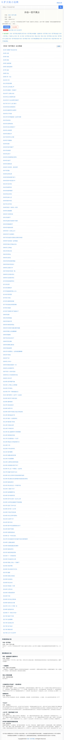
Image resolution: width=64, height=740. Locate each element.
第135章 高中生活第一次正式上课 (12, 498)
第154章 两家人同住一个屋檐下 (11, 562)
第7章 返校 (6, 70)
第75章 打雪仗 (7, 297)
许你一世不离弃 (23, 38)
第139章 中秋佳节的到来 (9, 512)
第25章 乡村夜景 (7, 130)
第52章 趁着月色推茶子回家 (10, 220)
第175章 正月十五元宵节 (15, 30)
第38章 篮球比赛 (7, 174)
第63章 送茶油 (7, 257)
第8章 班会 (6, 73)
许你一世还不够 (52, 38)
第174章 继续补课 (7, 629)
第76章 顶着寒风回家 (8, 301)
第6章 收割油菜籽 (7, 66)
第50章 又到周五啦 (8, 214)
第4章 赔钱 (6, 60)
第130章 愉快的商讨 (8, 482)
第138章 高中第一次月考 (9, 509)
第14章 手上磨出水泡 (8, 93)
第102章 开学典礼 (7, 388)
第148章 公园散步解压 (9, 542)
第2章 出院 (6, 53)
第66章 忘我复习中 (8, 267)
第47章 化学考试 (7, 204)
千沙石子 (5, 703)
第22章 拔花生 (7, 120)
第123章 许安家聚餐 (8, 458)
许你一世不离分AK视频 (30, 33)
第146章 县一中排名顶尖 (9, 535)
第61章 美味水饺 (7, 251)
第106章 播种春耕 (7, 401)
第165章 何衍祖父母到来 (9, 599)
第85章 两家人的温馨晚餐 (9, 331)
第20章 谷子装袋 (7, 113)
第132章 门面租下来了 (9, 488)
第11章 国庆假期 (7, 83)
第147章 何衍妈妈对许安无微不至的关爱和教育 (15, 539)
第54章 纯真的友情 (8, 227)
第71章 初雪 (6, 284)
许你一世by (34, 36)
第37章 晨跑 (6, 170)
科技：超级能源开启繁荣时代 (10, 656)
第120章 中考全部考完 (9, 448)
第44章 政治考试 (7, 194)
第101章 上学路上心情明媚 (10, 385)
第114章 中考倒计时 (8, 428)
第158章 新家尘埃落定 (9, 576)
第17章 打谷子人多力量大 (9, 103)
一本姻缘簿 (5, 665)
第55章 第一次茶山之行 (9, 230)
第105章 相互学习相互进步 (10, 398)
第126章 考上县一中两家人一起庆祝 (12, 468)
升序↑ (59, 46)
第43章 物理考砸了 (8, 190)
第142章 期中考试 (7, 522)
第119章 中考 (6, 445)
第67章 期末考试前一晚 (9, 271)
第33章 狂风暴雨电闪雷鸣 (9, 157)
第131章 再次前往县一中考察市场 (12, 485)
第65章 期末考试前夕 (8, 264)
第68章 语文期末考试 (8, 274)
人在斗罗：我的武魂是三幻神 (10, 712)
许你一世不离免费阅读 (34, 38)
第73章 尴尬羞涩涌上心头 (9, 291)
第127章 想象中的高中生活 (10, 472)
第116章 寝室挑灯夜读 (9, 435)
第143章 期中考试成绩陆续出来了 (12, 525)
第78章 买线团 (7, 308)
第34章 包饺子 (7, 160)
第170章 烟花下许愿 (8, 616)
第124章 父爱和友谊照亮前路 (10, 462)
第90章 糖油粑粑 (7, 348)
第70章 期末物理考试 (8, 281)
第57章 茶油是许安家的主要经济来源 (12, 237)
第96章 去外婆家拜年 (8, 368)
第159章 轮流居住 (7, 579)
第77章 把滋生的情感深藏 (9, 304)
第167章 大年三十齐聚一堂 (10, 606)
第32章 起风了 (7, 153)
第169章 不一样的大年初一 (10, 612)
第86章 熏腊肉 (7, 334)
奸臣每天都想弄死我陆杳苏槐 (10, 721)
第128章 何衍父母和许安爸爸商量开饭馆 (13, 475)
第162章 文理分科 (7, 589)
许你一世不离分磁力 (53, 33)
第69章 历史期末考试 (8, 277)
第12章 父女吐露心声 (8, 86)
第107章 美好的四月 (8, 405)
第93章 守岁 (6, 358)
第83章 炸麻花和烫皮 (8, 324)
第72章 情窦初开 (7, 287)
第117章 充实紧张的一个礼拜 (10, 438)
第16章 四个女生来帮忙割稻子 (11, 100)
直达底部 (14, 27)
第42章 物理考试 (7, 187)
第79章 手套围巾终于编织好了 (11, 311)
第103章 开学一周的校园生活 (10, 391)
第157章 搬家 (6, 572)
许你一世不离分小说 (49, 36)
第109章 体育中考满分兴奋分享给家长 (13, 411)
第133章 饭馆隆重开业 (9, 492)
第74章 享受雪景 (7, 294)
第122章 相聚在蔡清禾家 (9, 455)
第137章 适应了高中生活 (9, 505)
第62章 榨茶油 (7, 254)
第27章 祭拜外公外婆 (8, 137)
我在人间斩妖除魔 (7, 675)
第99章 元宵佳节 (7, 378)
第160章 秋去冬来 (7, 582)
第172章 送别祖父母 (8, 622)
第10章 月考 (6, 80)
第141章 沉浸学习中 (8, 519)
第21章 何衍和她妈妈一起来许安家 (12, 117)
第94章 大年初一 (7, 361)
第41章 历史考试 (7, 184)
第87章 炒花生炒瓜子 (8, 338)
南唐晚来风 (5, 693)
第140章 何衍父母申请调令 (10, 515)
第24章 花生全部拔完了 (9, 127)
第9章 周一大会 (7, 76)
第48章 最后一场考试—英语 (10, 207)
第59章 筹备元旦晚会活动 (9, 244)
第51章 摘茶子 (7, 217)
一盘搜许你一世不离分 (42, 33)
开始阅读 (6, 27)
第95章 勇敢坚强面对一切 (9, 364)
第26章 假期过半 (7, 133)
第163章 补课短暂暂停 (9, 592)
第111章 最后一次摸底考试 (10, 418)
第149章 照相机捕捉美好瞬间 (10, 545)
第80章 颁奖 (6, 314)
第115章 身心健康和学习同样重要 (12, 431)
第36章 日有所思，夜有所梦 (10, 167)
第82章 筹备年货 (7, 321)
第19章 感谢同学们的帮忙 (9, 110)
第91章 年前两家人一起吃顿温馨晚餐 (12, 351)
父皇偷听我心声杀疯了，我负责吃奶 (12, 684)
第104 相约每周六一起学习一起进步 (12, 395)
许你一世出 (40, 36)
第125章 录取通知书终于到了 (10, 465)
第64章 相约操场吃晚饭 (9, 261)
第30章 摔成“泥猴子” (8, 147)
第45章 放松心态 (7, 197)
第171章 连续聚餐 (7, 619)
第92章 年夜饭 (7, 354)
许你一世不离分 (7, 642)
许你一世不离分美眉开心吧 (17, 33)
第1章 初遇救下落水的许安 (10, 50)
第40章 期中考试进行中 (9, 180)
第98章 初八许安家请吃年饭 (10, 375)
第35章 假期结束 (7, 163)
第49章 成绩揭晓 (7, 210)
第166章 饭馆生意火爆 (9, 602)
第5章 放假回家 (7, 63)
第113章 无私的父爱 (8, 425)
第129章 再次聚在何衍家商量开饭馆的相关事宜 (15, 478)
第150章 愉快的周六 (8, 549)
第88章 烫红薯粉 (7, 341)
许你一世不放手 (44, 38)
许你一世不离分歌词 (13, 38)
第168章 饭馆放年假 (8, 609)
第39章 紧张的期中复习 (9, 177)
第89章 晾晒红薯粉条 (8, 344)
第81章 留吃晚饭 (7, 318)
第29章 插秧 (6, 143)
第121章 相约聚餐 (7, 452)
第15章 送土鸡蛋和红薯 (9, 96)
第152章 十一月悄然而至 (9, 555)
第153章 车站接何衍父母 (9, 559)
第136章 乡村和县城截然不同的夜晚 (12, 502)
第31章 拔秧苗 (7, 150)
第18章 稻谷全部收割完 (9, 107)
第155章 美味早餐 (7, 565)
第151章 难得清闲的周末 (9, 552)
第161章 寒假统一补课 (9, 586)
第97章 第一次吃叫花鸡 (9, 371)
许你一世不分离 (12, 15)
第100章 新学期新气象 (9, 381)
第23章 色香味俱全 (8, 123)
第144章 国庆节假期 (8, 529)
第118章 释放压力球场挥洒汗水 (11, 442)
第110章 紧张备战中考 (9, 415)
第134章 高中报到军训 (9, 495)
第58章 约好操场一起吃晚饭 (10, 241)
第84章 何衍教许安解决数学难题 (11, 328)
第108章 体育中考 (7, 408)
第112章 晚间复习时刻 (9, 421)
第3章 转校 (6, 56)
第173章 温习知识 (7, 626)
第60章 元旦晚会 (7, 247)
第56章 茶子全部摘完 (8, 234)
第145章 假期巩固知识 (9, 532)
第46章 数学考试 (7, 200)
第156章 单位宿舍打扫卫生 (10, 569)
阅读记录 (59, 3)
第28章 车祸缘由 (7, 140)
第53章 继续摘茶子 (8, 224)
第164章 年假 (6, 596)
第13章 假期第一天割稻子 (9, 90)
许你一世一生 (17, 36)
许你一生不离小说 (26, 36)
